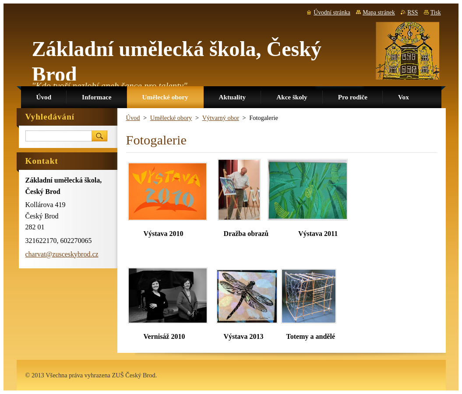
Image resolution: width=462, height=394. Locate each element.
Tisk (435, 12)
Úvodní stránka (332, 12)
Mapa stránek (379, 12)
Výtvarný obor (220, 117)
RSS (412, 12)
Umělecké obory (171, 117)
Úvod (133, 117)
